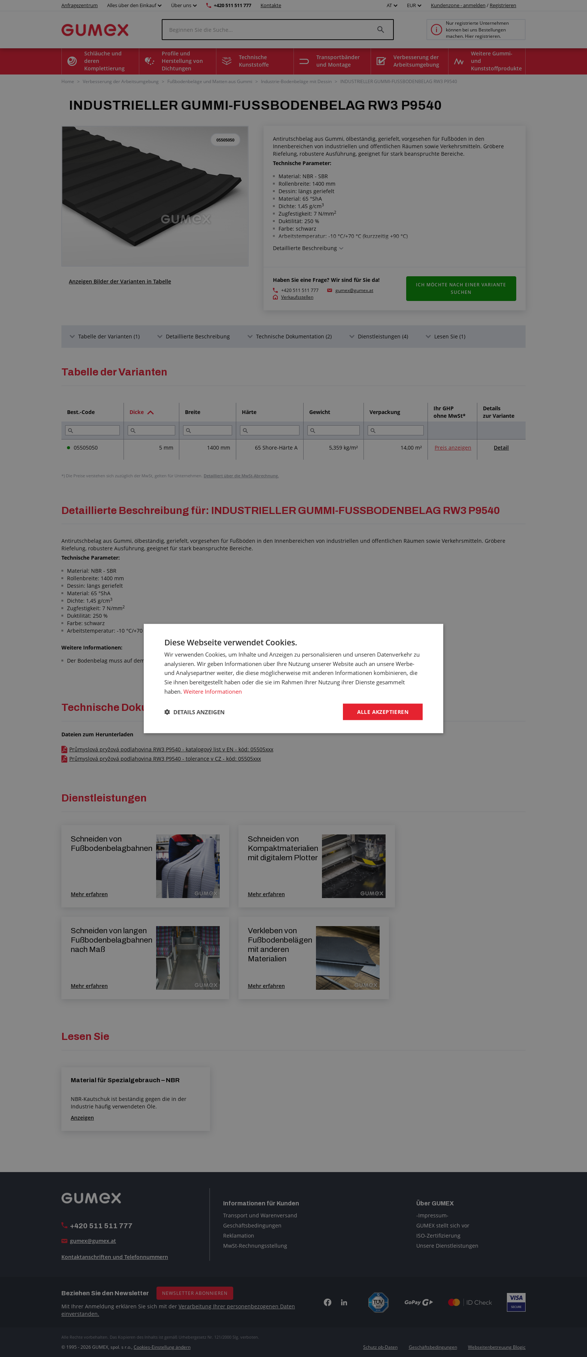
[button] (194, 712)
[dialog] (293, 678)
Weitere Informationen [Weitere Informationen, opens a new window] (212, 691)
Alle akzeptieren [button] (382, 711)
